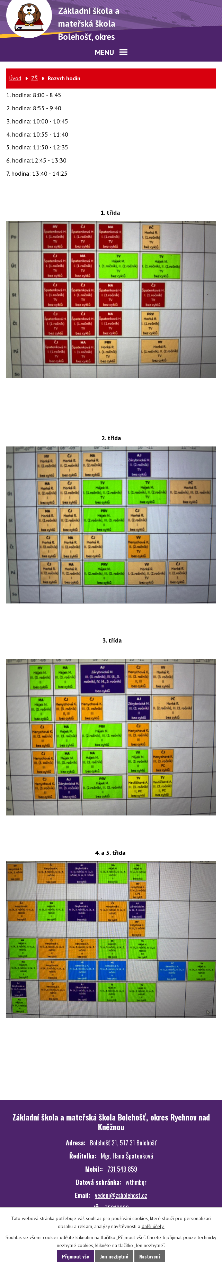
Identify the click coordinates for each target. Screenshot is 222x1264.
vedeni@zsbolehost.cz (121, 1195)
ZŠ (34, 78)
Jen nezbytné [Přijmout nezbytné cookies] (114, 1256)
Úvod (15, 78)
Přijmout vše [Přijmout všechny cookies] (75, 1256)
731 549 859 (122, 1168)
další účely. (153, 1226)
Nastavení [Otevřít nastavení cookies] (149, 1256)
